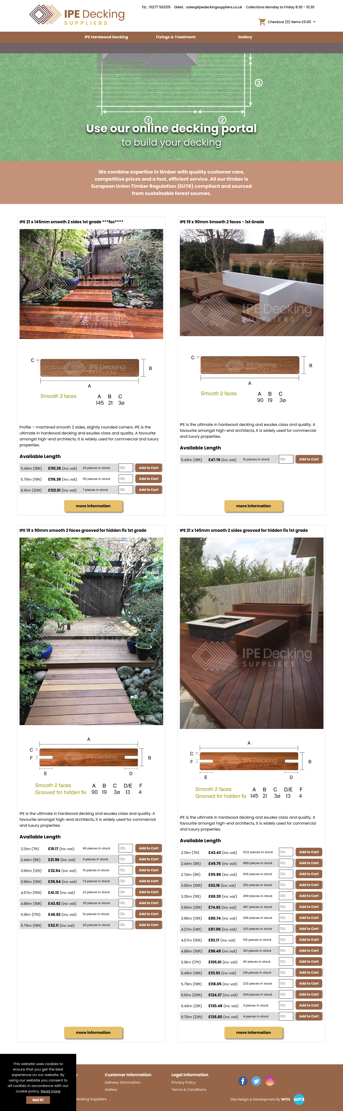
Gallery (245, 37)
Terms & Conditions (189, 1089)
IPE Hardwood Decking (106, 37)
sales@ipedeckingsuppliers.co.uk (214, 7)
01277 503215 (160, 7)
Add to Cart (148, 467)
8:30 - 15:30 (304, 7)
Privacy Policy (184, 1082)
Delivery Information (123, 1082)
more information (93, 506)
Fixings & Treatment (175, 37)
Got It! (38, 1099)
